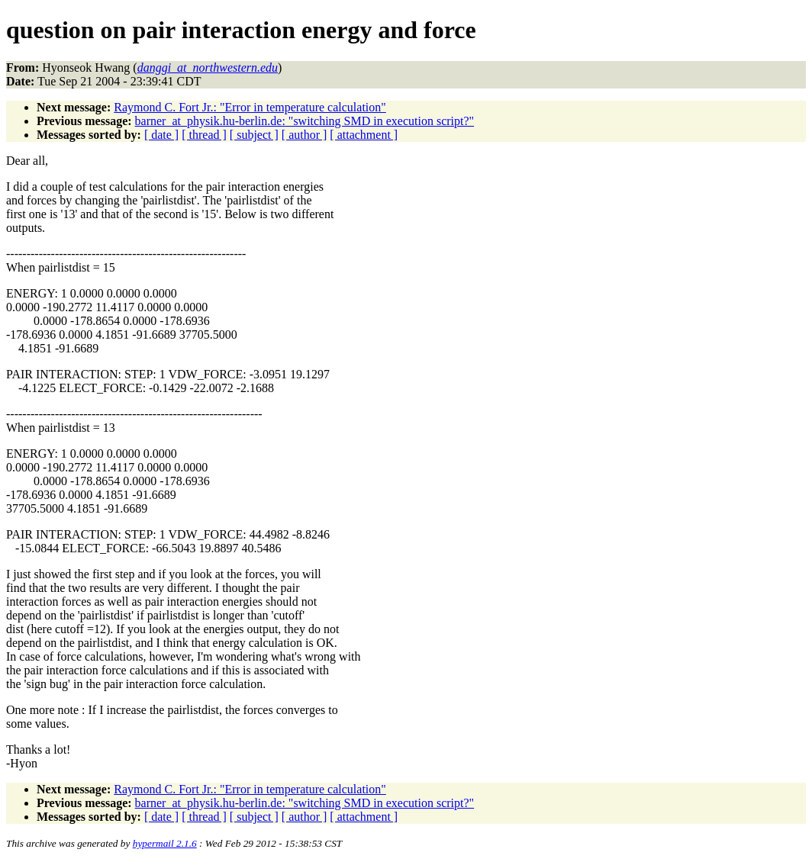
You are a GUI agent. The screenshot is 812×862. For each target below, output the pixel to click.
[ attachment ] (364, 134)
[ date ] (161, 134)
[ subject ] (254, 134)
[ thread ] (204, 134)
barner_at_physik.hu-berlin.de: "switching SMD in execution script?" (305, 120)
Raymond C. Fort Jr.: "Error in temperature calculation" (250, 107)
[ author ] (304, 134)
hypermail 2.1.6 (165, 843)
